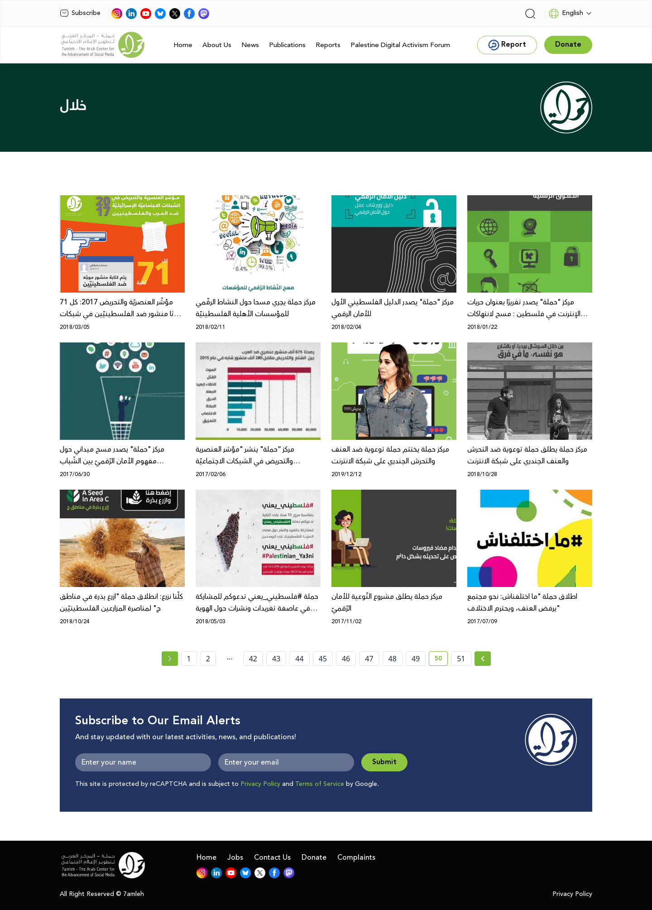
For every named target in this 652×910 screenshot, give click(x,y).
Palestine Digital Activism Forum (400, 45)
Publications (287, 45)
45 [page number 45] (323, 659)
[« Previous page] (170, 658)
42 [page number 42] (253, 659)
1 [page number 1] (189, 659)
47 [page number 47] (369, 659)
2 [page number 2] (208, 659)
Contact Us (272, 857)
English (565, 13)
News (250, 45)
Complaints (356, 857)
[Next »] (483, 658)
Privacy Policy (260, 784)
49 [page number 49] (416, 659)
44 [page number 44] (299, 659)
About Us (216, 45)
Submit (384, 762)
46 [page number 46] (346, 659)
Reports (328, 45)
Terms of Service (319, 784)
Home (182, 45)
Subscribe (80, 13)
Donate (314, 857)
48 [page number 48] (392, 659)
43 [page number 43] (276, 659)
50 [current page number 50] (441, 660)
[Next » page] (483, 658)
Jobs (235, 857)
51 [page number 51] (461, 659)
